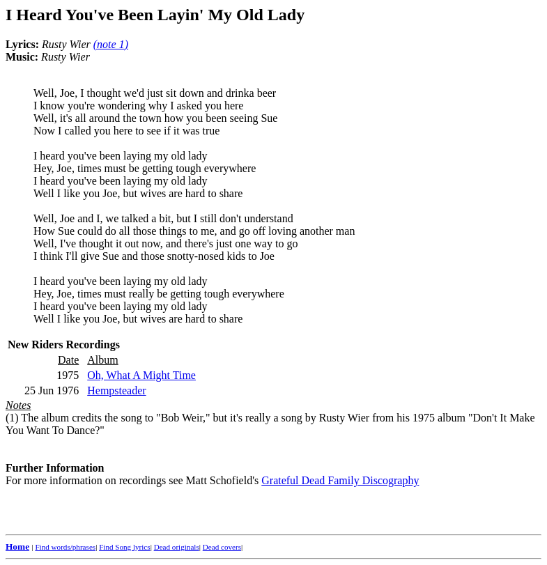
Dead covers (222, 547)
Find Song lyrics (124, 547)
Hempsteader (116, 390)
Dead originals (176, 547)
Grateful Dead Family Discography (340, 480)
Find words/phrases (65, 547)
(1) (12, 418)
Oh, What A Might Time (141, 375)
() (110, 44)
